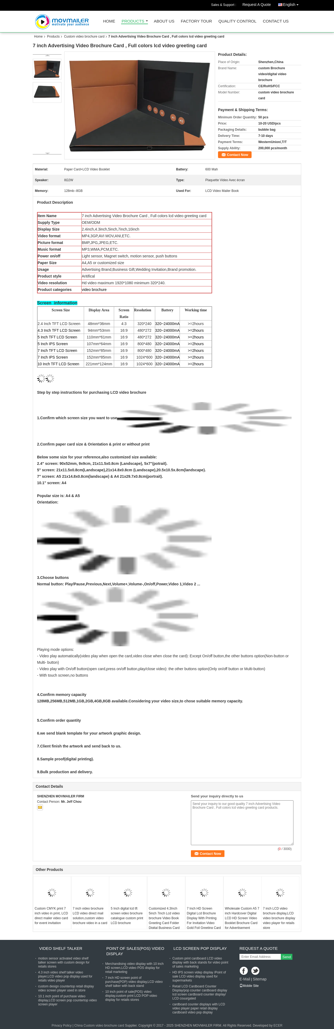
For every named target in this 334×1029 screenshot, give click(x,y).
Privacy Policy (62, 1025)
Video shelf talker (60, 948)
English (292, 4)
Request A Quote (256, 4)
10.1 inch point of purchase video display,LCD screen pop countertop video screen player (67, 1000)
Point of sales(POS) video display (135, 951)
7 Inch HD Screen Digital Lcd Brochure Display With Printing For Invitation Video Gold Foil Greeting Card (204, 918)
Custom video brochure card (84, 36)
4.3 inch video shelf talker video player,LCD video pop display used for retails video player (65, 976)
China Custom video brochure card (99, 1025)
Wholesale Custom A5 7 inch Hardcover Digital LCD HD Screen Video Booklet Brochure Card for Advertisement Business (242, 921)
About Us (164, 21)
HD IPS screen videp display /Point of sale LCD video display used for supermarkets (199, 976)
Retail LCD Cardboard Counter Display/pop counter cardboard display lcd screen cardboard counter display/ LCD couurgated (199, 992)
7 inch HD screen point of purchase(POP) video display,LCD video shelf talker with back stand (134, 982)
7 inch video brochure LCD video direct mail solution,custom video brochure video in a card (90, 916)
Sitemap (259, 979)
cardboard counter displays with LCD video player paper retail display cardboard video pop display (198, 1008)
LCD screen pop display (200, 948)
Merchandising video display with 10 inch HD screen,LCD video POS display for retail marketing (134, 968)
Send (286, 957)
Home (109, 21)
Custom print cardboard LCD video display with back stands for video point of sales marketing (200, 962)
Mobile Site (249, 986)
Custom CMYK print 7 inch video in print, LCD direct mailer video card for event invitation (51, 916)
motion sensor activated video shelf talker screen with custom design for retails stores (63, 962)
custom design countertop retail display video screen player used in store (66, 988)
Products (133, 21)
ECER (277, 1025)
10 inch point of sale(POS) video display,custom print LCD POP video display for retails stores (131, 996)
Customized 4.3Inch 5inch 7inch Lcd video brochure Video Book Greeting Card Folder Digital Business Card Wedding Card (164, 921)
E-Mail (244, 979)
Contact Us (276, 21)
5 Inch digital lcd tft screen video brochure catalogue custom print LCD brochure (127, 916)
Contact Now (237, 155)
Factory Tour (196, 21)
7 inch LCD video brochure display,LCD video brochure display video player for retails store (279, 918)
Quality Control (237, 21)
